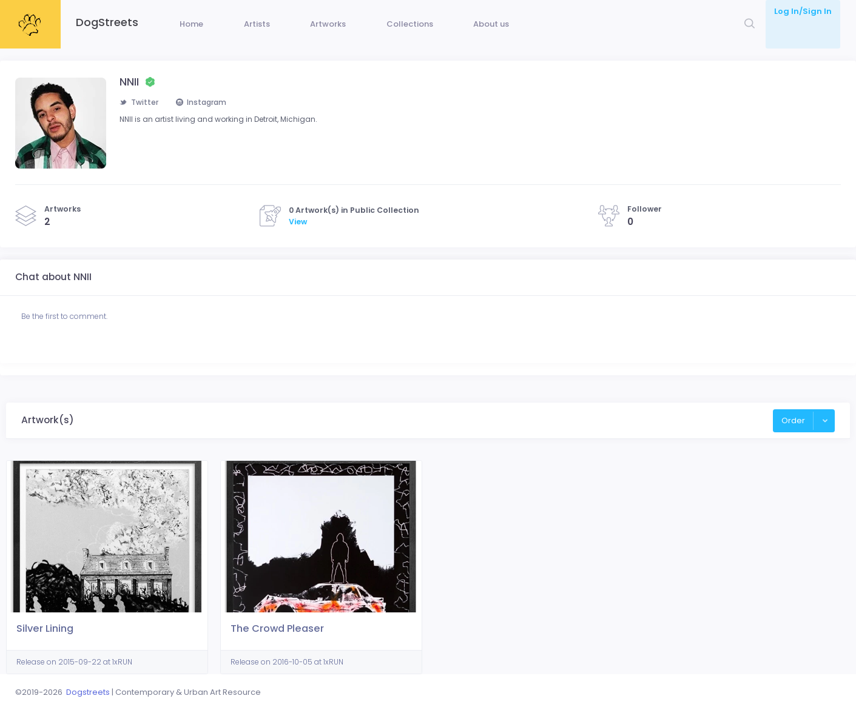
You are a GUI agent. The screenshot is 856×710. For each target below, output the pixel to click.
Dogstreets (88, 692)
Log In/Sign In (803, 11)
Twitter (140, 121)
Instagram (205, 121)
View (298, 240)
